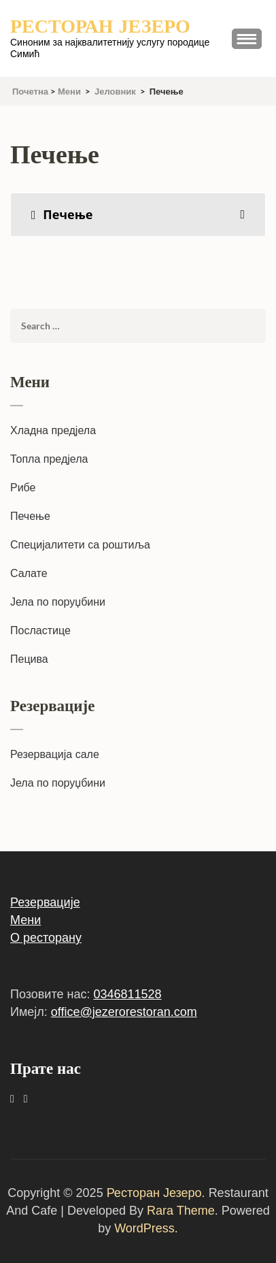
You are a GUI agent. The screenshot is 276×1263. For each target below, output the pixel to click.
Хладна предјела (53, 430)
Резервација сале (54, 754)
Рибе (23, 487)
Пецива (29, 659)
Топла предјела (49, 459)
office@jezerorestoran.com (124, 1012)
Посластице (40, 630)
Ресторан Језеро (100, 26)
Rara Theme (181, 1210)
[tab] (138, 214)
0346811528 (127, 994)
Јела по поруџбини (57, 602)
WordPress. (146, 1228)
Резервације (45, 902)
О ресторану (46, 938)
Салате (29, 573)
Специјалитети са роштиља (80, 545)
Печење (30, 516)
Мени (25, 920)
